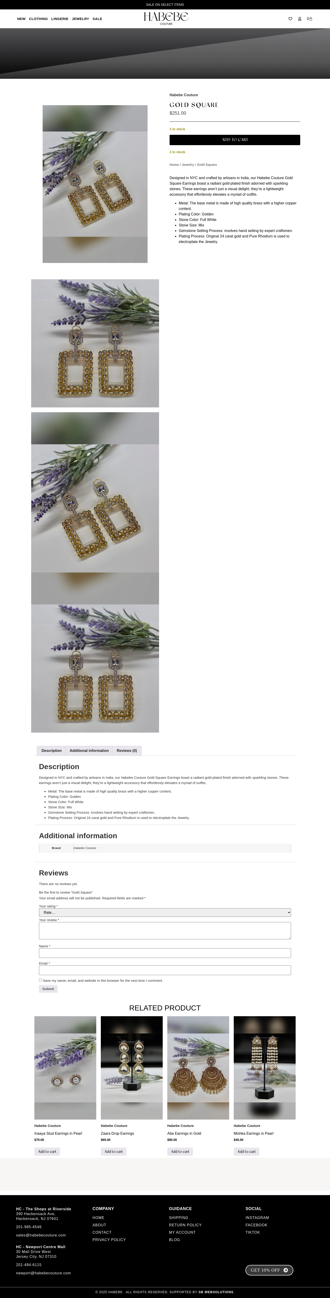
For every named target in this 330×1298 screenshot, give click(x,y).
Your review (49, 920)
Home (174, 164)
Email (44, 963)
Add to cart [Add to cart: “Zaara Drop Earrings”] (113, 1152)
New (21, 19)
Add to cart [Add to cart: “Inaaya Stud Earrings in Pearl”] (47, 1152)
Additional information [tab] (89, 751)
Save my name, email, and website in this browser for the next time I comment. (103, 980)
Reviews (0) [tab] (127, 751)
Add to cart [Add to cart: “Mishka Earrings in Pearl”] (246, 1152)
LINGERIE (60, 19)
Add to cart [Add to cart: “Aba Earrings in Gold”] (180, 1152)
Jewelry (80, 19)
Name (44, 946)
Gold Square (194, 105)
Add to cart (235, 140)
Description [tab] (51, 751)
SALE (97, 19)
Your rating (48, 906)
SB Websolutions (216, 1292)
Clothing (38, 19)
